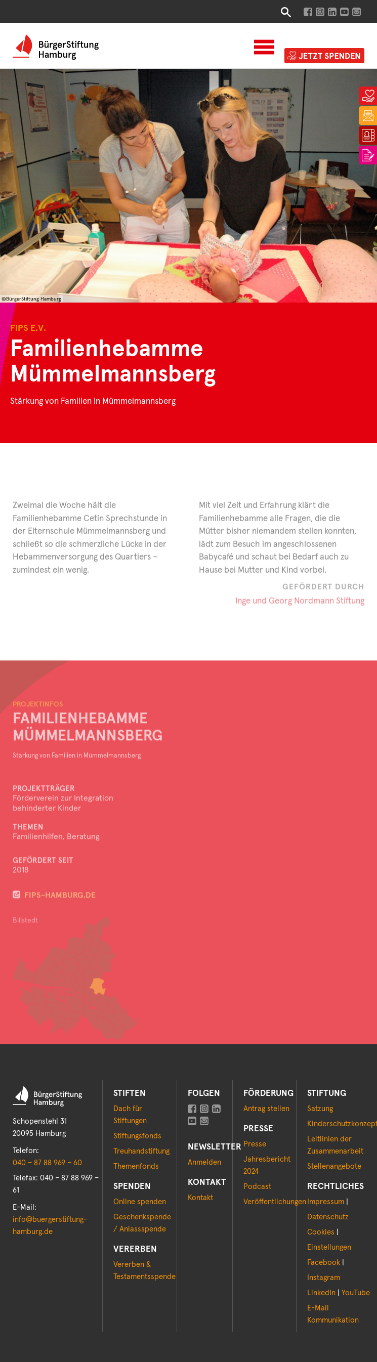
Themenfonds (136, 1166)
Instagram (323, 1278)
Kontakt (200, 1198)
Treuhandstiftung (141, 1151)
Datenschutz (328, 1217)
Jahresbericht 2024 (266, 1165)
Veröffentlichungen (274, 1202)
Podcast (257, 1186)
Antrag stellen (266, 1109)
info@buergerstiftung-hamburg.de (50, 1226)
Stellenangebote (334, 1166)
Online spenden (139, 1202)
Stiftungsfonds (137, 1136)
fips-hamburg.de (60, 918)
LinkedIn (321, 1293)
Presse (254, 1144)
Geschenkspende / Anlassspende (142, 1223)
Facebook (323, 1262)
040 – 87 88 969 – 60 (47, 1163)
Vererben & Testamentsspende (144, 1271)
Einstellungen (329, 1247)
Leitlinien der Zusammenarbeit (335, 1145)
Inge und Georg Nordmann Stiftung (299, 610)
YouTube (356, 1293)
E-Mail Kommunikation (333, 1314)
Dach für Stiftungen (130, 1115)
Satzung (320, 1109)
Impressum (325, 1202)
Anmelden (204, 1162)
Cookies (320, 1232)
